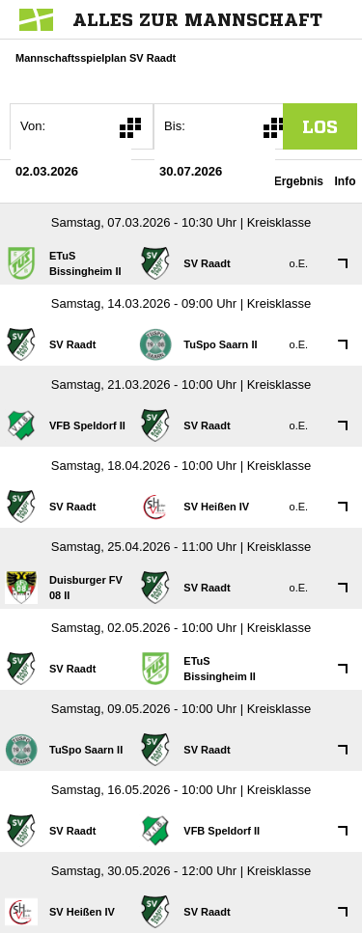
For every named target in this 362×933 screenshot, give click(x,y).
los (320, 126)
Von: (32, 126)
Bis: (174, 126)
